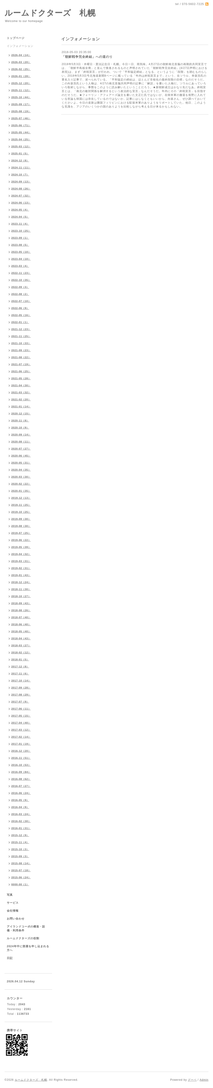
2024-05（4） (20, 209)
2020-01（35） (21, 490)
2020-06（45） (21, 455)
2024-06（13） (21, 202)
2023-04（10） (21, 259)
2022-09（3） (20, 287)
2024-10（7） (20, 174)
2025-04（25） (21, 139)
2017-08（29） (21, 694)
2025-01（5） (20, 153)
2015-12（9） (20, 835)
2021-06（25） (21, 371)
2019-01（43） (21, 575)
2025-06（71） (21, 125)
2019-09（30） (21, 519)
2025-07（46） (21, 118)
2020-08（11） (21, 441)
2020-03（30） (21, 476)
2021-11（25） (21, 336)
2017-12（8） (20, 666)
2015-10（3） (20, 849)
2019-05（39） (21, 547)
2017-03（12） (21, 729)
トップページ (15, 38)
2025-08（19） (21, 111)
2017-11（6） (20, 673)
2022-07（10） (21, 301)
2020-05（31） (21, 462)
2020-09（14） (21, 434)
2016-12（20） (21, 751)
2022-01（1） (20, 322)
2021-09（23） (21, 350)
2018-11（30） (21, 589)
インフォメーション (20, 46)
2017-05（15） (21, 715)
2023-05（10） (21, 252)
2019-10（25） (21, 512)
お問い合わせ (15, 918)
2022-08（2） (20, 294)
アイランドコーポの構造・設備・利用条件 (26, 928)
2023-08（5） (20, 244)
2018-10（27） (21, 596)
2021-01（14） (21, 406)
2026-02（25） (21, 69)
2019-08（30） (21, 526)
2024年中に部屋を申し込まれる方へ (28, 948)
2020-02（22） (21, 483)
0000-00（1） (20, 884)
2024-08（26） (21, 188)
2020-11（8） (20, 420)
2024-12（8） (20, 160)
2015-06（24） (21, 877)
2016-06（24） (21, 793)
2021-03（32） (21, 392)
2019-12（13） (21, 498)
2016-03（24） (21, 814)
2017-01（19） (21, 743)
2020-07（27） (21, 448)
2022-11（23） (21, 273)
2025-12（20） (21, 83)
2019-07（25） (21, 533)
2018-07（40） (21, 617)
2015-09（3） (20, 856)
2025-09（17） (21, 104)
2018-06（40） (21, 624)
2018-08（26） (21, 610)
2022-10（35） (21, 280)
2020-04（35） (21, 469)
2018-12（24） (21, 582)
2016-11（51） (21, 758)
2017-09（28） (21, 687)
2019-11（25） (21, 505)
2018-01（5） (20, 659)
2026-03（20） (21, 62)
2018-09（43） (21, 603)
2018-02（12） (21, 652)
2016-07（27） (21, 786)
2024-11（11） (21, 167)
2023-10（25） (21, 230)
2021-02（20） (21, 399)
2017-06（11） (21, 708)
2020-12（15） (21, 413)
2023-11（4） (20, 223)
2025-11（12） (21, 90)
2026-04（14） (21, 55)
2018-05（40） (21, 631)
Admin (204, 1079)
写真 (10, 894)
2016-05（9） (20, 800)
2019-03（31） (21, 561)
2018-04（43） (21, 638)
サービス (13, 902)
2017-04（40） (21, 722)
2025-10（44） (21, 97)
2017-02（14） (21, 736)
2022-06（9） (20, 308)
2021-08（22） (21, 357)
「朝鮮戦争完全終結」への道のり (87, 56)
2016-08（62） (21, 779)
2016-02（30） (21, 821)
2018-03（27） (21, 645)
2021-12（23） (21, 329)
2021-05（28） (21, 378)
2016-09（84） (21, 772)
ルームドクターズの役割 (23, 938)
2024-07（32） (21, 195)
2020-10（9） (20, 427)
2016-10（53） (21, 765)
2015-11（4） (20, 842)
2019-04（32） (21, 554)
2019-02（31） (21, 568)
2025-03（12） (21, 146)
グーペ (192, 1079)
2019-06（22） (21, 540)
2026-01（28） (21, 76)
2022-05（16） (21, 315)
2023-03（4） (20, 266)
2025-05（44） (21, 132)
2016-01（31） (21, 828)
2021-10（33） (21, 343)
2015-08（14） (21, 863)
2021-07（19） (21, 364)
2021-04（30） (21, 385)
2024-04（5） (20, 216)
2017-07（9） (20, 701)
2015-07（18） (21, 870)
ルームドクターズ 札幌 (50, 12)
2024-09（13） (21, 181)
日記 (10, 958)
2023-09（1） (20, 237)
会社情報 (13, 910)
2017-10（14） (21, 680)
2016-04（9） (20, 807)
